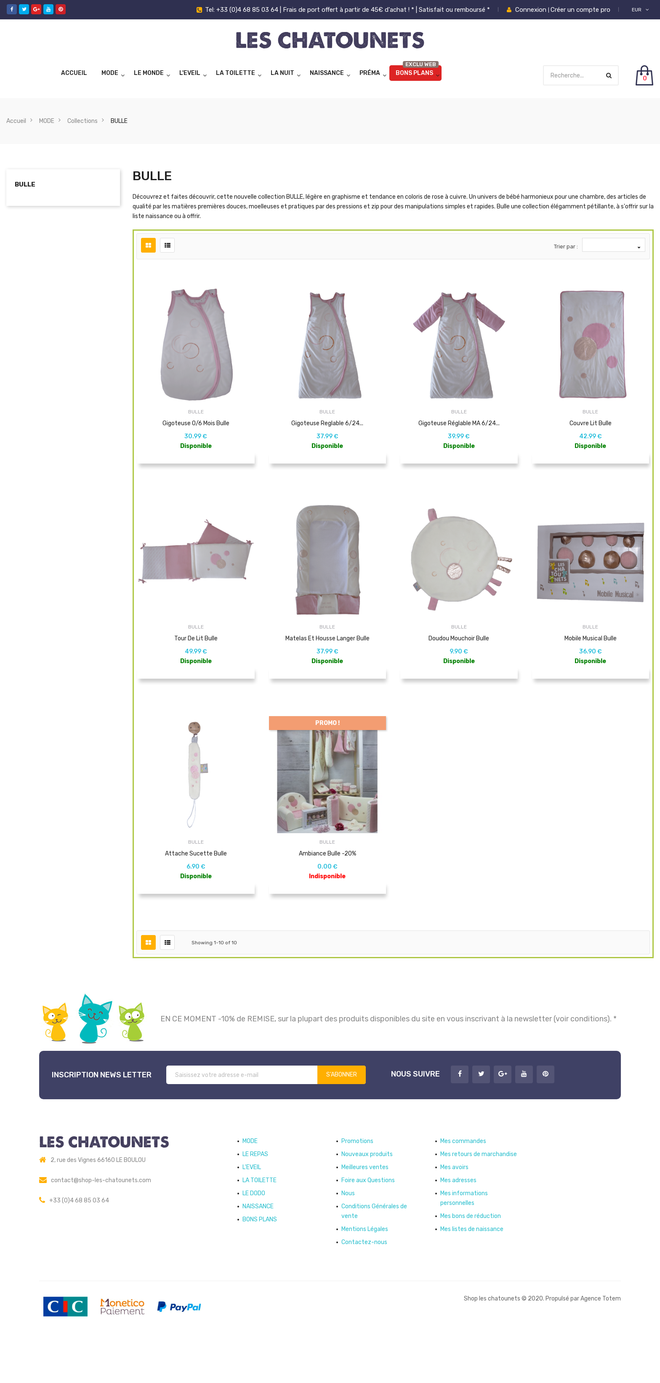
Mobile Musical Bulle (590, 651)
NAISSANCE (327, 73)
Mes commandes (463, 1179)
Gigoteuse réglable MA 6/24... (459, 423)
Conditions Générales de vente (374, 1249)
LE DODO (253, 1231)
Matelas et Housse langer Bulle (327, 651)
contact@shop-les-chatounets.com (101, 1218)
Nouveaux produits (367, 1192)
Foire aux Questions (368, 1218)
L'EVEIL (189, 73)
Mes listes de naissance (471, 1267)
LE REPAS (255, 1192)
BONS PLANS (414, 73)
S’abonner (341, 1112)
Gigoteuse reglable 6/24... (327, 423)
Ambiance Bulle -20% (327, 878)
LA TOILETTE (235, 73)
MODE (109, 73)
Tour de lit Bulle (196, 651)
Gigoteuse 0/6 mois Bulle (195, 423)
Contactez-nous (364, 1280)
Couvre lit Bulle (591, 423)
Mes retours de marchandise (478, 1192)
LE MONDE (149, 73)
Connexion (531, 9)
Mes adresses (458, 1218)
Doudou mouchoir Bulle (458, 651)
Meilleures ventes (365, 1205)
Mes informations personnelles (464, 1236)
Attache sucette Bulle (196, 878)
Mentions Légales (364, 1267)
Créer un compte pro (580, 9)
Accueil (74, 73)
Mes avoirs (454, 1205)
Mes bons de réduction (470, 1254)
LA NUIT (282, 73)
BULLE (25, 184)
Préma (369, 73)
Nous (348, 1231)
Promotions (357, 1179)
